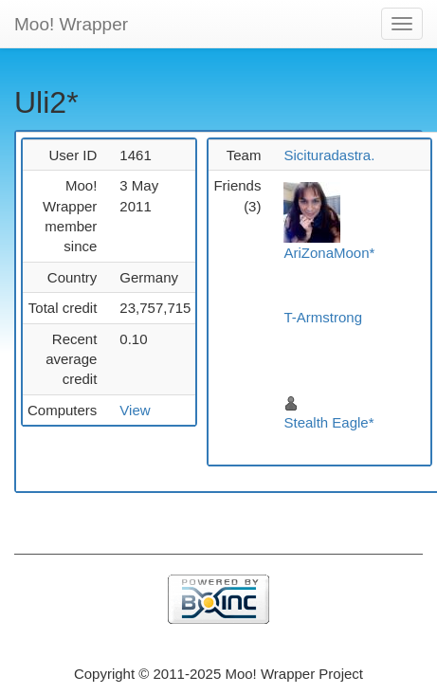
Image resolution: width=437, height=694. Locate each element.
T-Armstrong (322, 317)
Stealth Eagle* (328, 422)
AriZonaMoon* (328, 253)
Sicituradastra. (328, 155)
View (134, 410)
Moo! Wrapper (71, 24)
